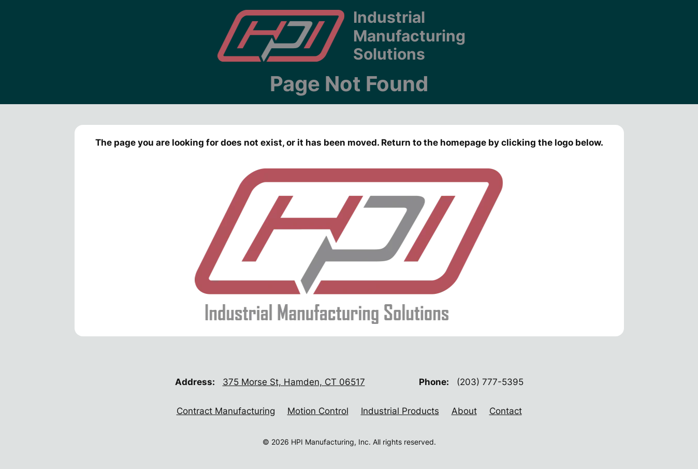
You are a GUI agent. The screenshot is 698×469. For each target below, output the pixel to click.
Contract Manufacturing (226, 411)
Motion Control (317, 411)
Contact (505, 411)
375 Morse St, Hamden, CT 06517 (294, 382)
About (464, 411)
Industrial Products (400, 411)
